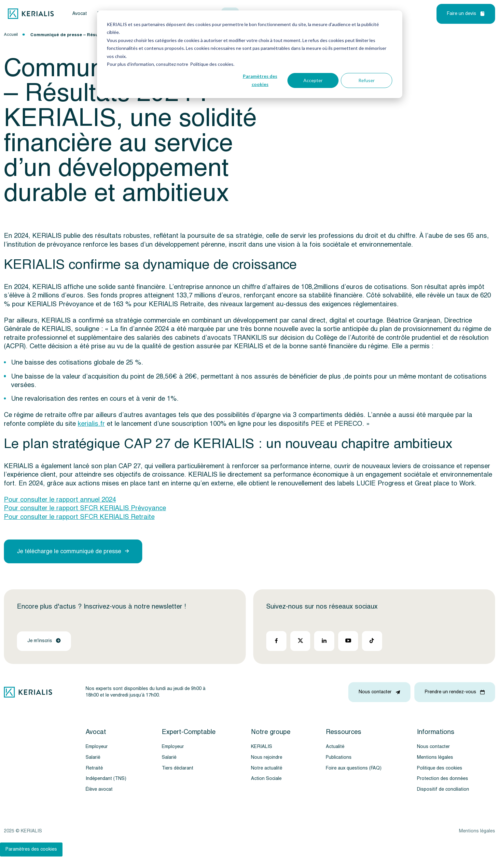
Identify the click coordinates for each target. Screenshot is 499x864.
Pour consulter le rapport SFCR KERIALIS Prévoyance (85, 508)
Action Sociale (266, 778)
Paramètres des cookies (260, 80)
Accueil (11, 34)
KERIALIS (261, 746)
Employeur (97, 746)
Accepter (313, 80)
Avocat (79, 13)
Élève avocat (99, 789)
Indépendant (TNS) (106, 778)
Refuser (366, 80)
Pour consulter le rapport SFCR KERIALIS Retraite (79, 517)
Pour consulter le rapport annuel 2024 (60, 500)
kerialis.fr (91, 424)
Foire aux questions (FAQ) (353, 768)
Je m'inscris (44, 640)
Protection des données (442, 778)
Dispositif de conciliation (443, 789)
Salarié (93, 757)
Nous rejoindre (266, 757)
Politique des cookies (439, 768)
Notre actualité (266, 768)
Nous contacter (433, 746)
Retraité (94, 768)
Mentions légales (435, 757)
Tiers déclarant (177, 768)
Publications (339, 757)
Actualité (335, 746)
